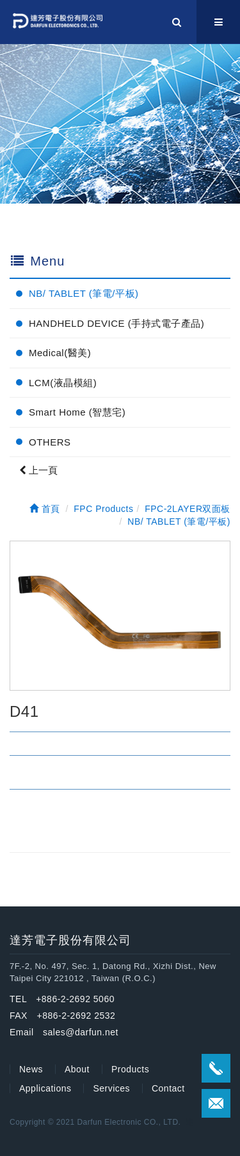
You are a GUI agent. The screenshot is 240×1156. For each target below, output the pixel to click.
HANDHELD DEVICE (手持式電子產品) (116, 323)
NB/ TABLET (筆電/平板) (84, 293)
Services (111, 1088)
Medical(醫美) (60, 352)
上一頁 (38, 470)
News (31, 1069)
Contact (168, 1088)
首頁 (44, 509)
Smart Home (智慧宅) (77, 412)
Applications (45, 1088)
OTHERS (50, 442)
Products (130, 1069)
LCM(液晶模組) (63, 382)
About (77, 1069)
